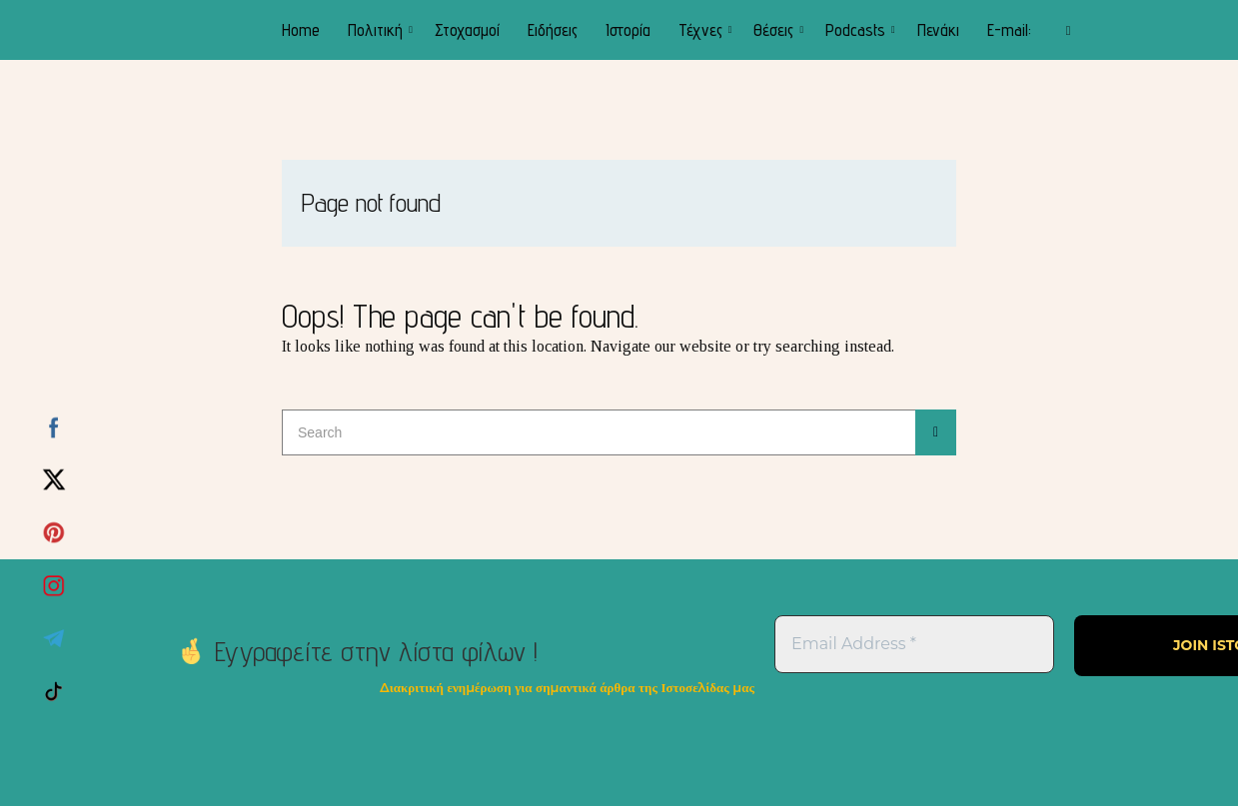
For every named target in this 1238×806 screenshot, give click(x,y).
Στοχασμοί (467, 30)
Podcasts (855, 30)
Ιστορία (628, 30)
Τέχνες (700, 30)
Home (301, 30)
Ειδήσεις (553, 30)
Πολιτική (375, 30)
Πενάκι (938, 30)
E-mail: (1009, 30)
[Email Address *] (914, 644)
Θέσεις (773, 30)
